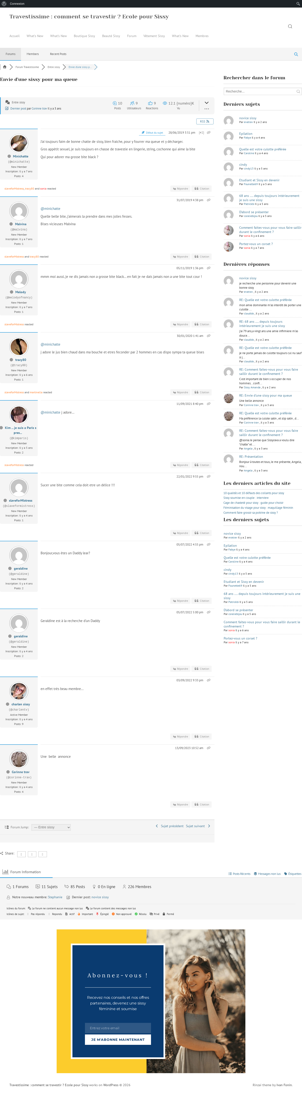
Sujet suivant (198, 826)
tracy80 (29, 188)
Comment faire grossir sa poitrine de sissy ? (250, 513)
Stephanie (55, 897)
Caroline (249, 153)
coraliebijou (251, 216)
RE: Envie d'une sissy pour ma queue (265, 395)
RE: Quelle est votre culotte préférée (265, 300)
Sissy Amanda (252, 387)
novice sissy (247, 118)
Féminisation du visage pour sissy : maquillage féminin (258, 508)
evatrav (248, 122)
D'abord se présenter (254, 212)
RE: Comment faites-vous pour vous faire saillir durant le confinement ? (268, 371)
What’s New (35, 36)
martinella (36, 392)
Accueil (14, 36)
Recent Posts (58, 54)
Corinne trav (39, 108)
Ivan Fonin (284, 1085)
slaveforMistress (14, 188)
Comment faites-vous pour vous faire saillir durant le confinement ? (270, 229)
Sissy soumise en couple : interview (246, 498)
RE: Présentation (251, 456)
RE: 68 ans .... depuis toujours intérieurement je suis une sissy (262, 323)
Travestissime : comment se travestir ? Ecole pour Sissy (89, 16)
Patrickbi (249, 204)
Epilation (245, 133)
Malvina (20, 224)
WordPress (110, 1085)
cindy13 (249, 168)
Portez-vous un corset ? (256, 244)
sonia (43, 188)
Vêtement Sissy (154, 36)
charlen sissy (21, 704)
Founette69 (251, 184)
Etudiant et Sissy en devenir (259, 180)
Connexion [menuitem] (17, 3)
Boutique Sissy (84, 36)
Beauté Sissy (111, 36)
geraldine (21, 568)
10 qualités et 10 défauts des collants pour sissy (253, 493)
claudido (249, 313)
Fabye (247, 137)
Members (33, 54)
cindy (243, 164)
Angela (248, 448)
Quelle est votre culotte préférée (262, 149)
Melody (20, 292)
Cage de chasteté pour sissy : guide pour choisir (253, 503)
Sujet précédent (169, 826)
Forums (10, 54)
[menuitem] (4, 4)
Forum (131, 36)
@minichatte (50, 208)
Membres (202, 36)
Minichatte (20, 156)
